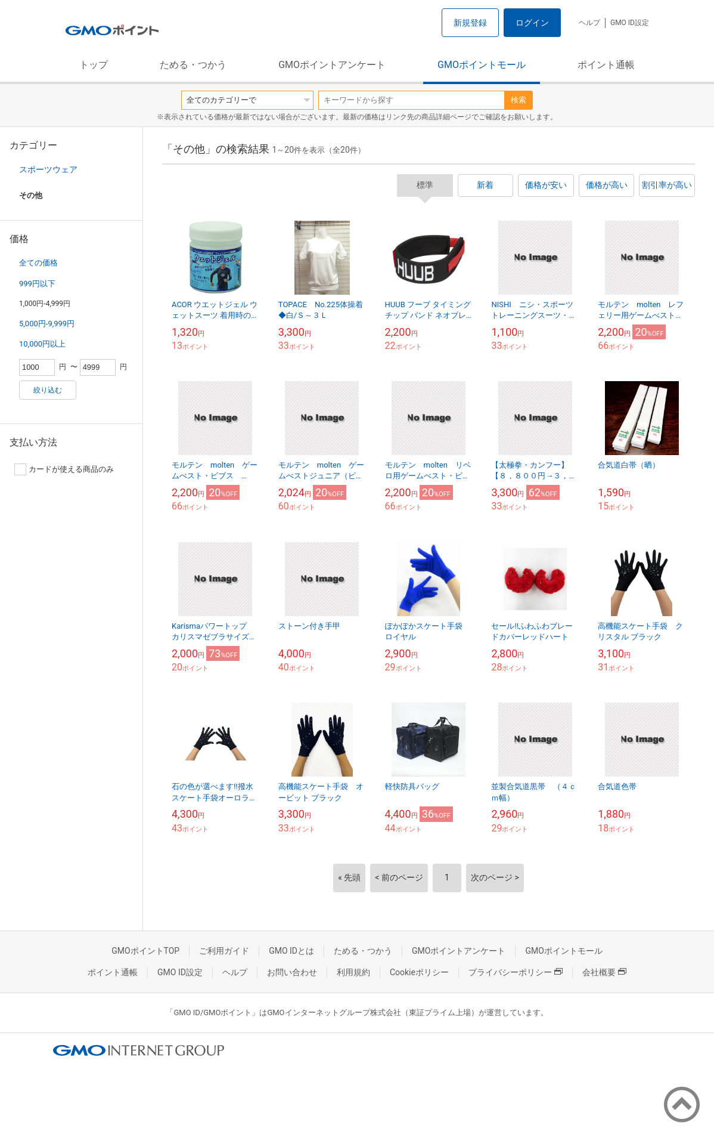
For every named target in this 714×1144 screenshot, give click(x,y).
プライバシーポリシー (515, 972)
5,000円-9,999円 (46, 323)
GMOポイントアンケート (332, 64)
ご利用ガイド (224, 951)
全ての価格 (38, 262)
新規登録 (470, 22)
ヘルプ (589, 22)
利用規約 (353, 972)
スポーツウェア (48, 169)
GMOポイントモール (481, 64)
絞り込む (47, 390)
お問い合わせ (292, 972)
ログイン (532, 22)
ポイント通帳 (606, 64)
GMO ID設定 (629, 22)
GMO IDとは (291, 951)
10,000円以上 (42, 343)
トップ (93, 64)
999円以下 (37, 283)
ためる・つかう (193, 64)
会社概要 (604, 972)
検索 (518, 99)
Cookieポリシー (419, 972)
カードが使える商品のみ (64, 469)
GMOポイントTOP (145, 951)
